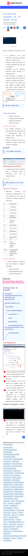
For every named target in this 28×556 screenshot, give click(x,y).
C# (15, 22)
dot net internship (9, 281)
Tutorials (11, 22)
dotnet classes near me (17, 282)
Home (6, 22)
